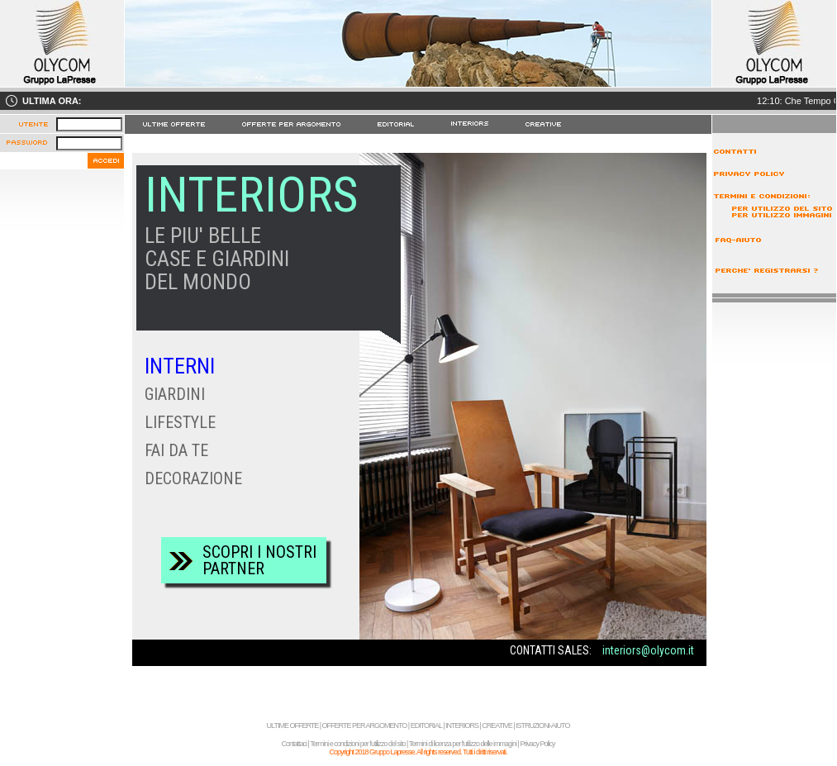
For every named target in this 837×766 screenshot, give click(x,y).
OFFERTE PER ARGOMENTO (364, 725)
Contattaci (294, 744)
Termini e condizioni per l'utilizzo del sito (357, 744)
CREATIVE (496, 725)
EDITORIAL (426, 725)
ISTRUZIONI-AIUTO (542, 725)
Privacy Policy (537, 744)
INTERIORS (461, 725)
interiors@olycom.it (648, 650)
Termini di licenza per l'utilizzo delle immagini (462, 744)
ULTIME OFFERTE (293, 725)
